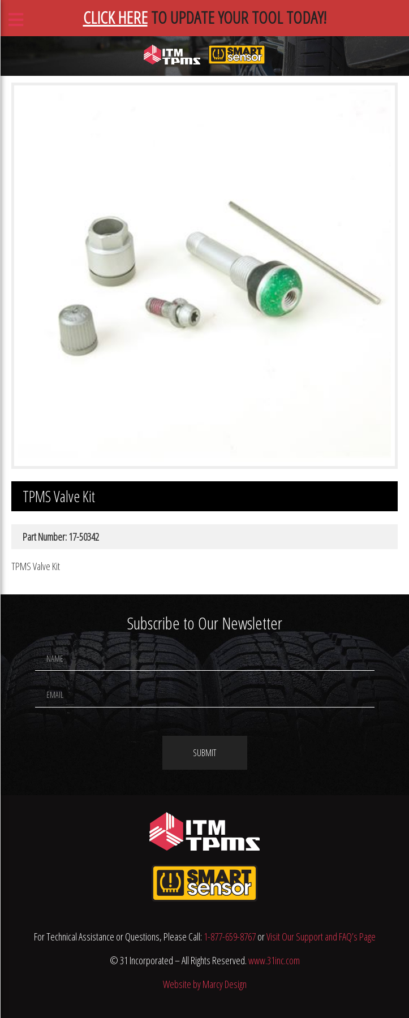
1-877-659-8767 (230, 936)
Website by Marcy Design (205, 984)
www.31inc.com (274, 960)
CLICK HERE (115, 17)
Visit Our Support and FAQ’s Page (321, 936)
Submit (204, 753)
